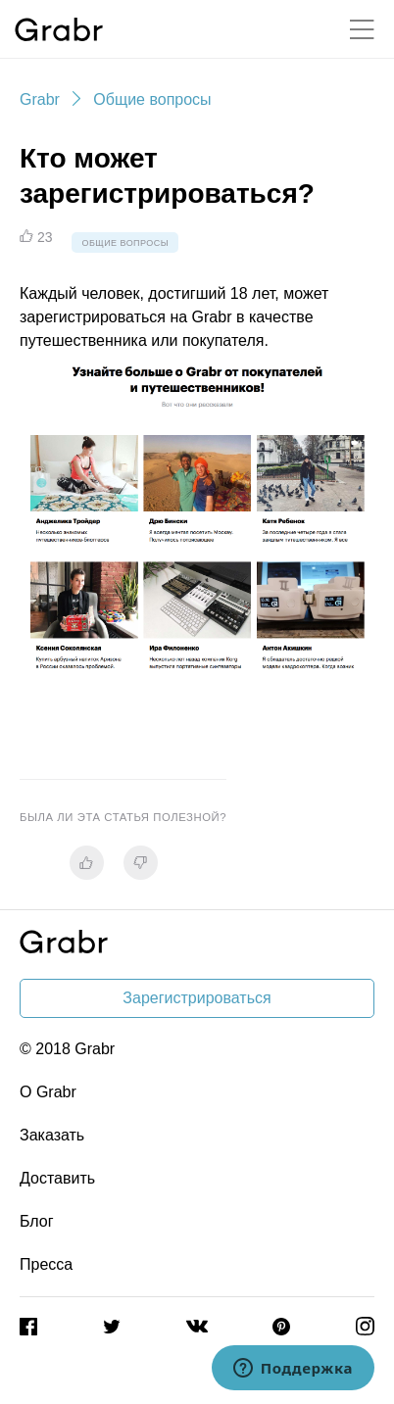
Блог (37, 1221)
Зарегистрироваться (197, 998)
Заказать (52, 1135)
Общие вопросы (152, 99)
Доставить (57, 1178)
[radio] (87, 863)
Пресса (46, 1264)
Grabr (40, 99)
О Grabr (48, 1092)
